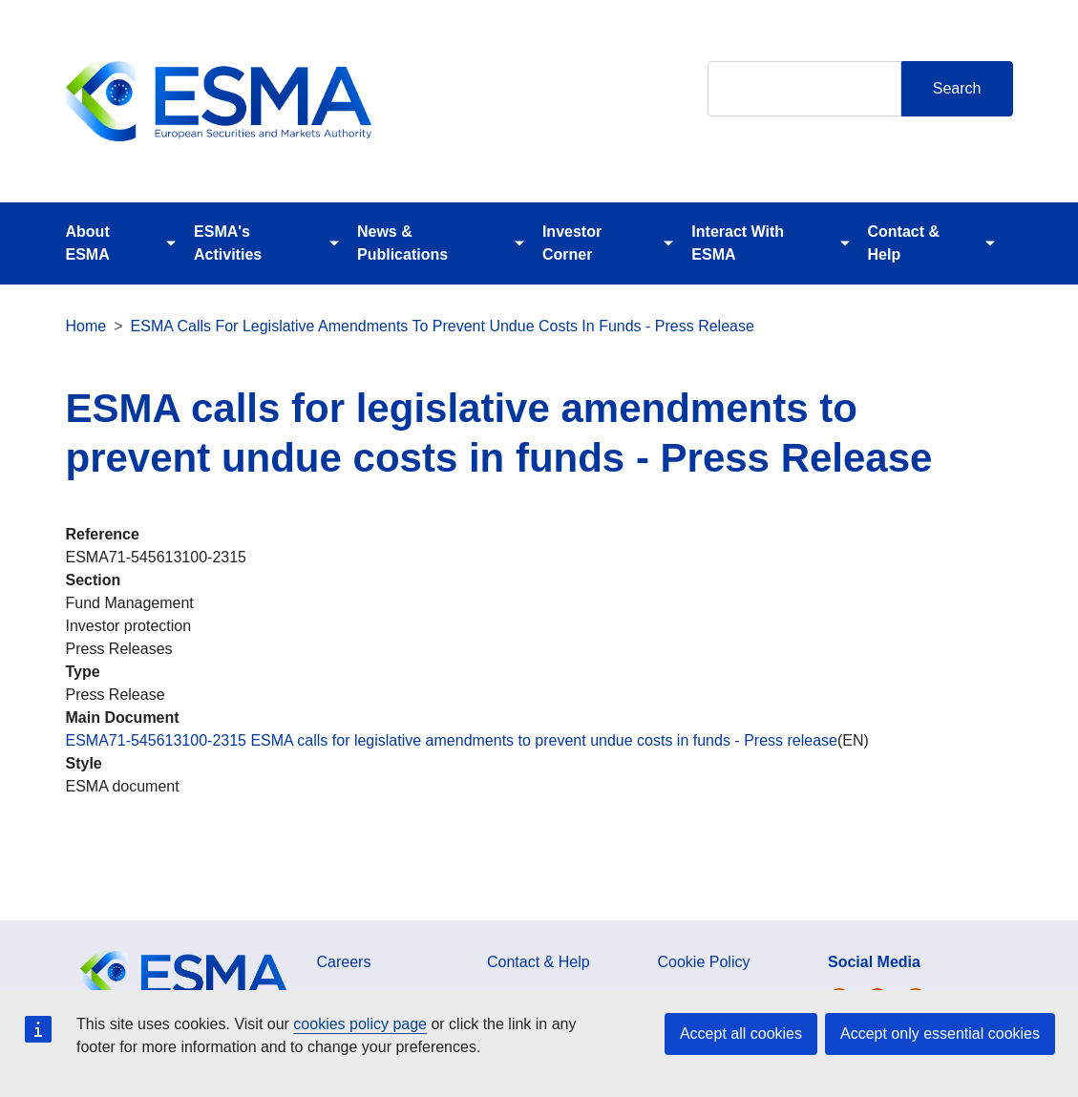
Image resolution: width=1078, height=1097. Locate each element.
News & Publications (402, 243)
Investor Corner (572, 243)
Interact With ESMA (737, 243)
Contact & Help (904, 243)
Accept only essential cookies (940, 1033)
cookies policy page (360, 1024)
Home (86, 326)
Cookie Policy (704, 962)
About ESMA (88, 243)
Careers (344, 962)
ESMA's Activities (228, 243)
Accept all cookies (741, 1033)
